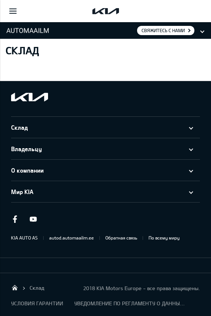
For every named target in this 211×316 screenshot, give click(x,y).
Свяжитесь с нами (163, 30)
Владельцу (26, 148)
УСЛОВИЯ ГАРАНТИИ (37, 303)
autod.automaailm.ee (71, 237)
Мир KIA (22, 191)
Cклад (19, 127)
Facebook (14, 219)
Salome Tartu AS (14, 287)
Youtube (33, 219)
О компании (27, 170)
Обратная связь (121, 237)
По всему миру (164, 237)
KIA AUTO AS (24, 237)
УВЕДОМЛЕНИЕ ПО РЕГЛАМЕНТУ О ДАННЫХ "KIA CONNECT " (129, 303)
